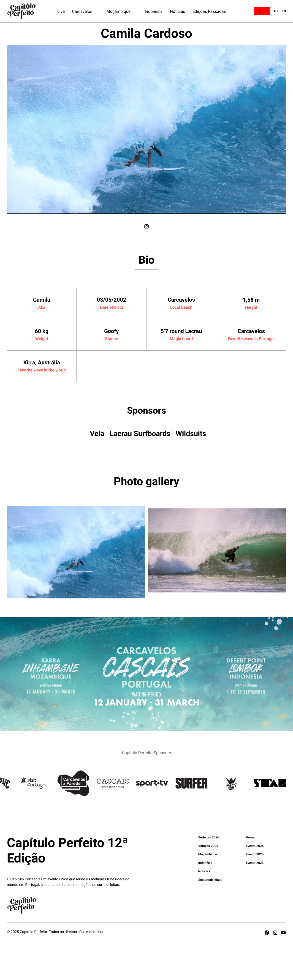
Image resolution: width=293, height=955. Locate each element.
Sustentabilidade (210, 879)
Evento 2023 (255, 862)
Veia (97, 433)
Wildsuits (191, 433)
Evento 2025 (255, 845)
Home (250, 837)
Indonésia (154, 11)
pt (276, 11)
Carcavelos (82, 11)
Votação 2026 (208, 845)
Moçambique (118, 11)
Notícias (177, 11)
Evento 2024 (255, 854)
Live (61, 11)
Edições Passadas (209, 11)
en (284, 11)
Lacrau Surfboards (140, 433)
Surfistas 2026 (208, 837)
